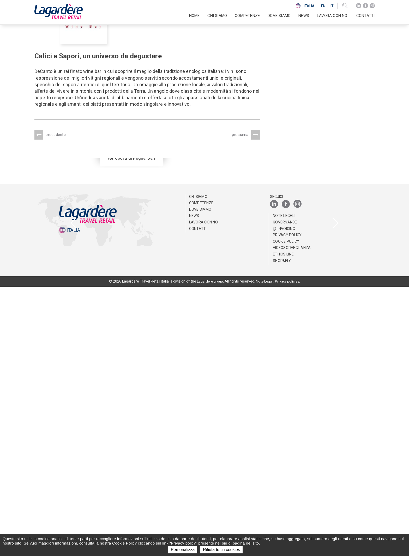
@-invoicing (284, 498)
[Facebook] (365, 6)
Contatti (365, 15)
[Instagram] (372, 6)
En (323, 6)
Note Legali (284, 485)
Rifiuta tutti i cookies (221, 549)
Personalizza (183, 549)
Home (194, 15)
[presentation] (73, 357)
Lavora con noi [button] (332, 15)
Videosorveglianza (292, 517)
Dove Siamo (279, 15)
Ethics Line (283, 523)
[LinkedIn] (358, 6)
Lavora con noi (204, 491)
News (303, 15)
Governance (285, 491)
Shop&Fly (282, 530)
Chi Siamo (198, 466)
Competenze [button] (247, 15)
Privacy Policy (287, 504)
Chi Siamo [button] (217, 15)
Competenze (201, 472)
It (332, 6)
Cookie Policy (286, 511)
